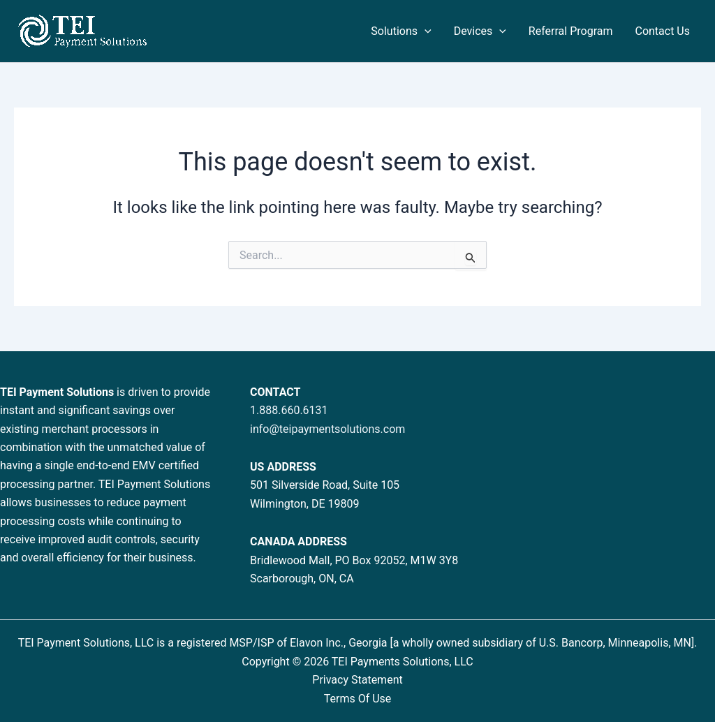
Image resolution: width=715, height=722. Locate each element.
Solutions (401, 31)
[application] (425, 31)
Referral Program (571, 31)
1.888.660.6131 (289, 410)
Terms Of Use (358, 698)
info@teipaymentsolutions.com (327, 429)
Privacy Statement (357, 679)
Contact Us (662, 31)
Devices (480, 31)
